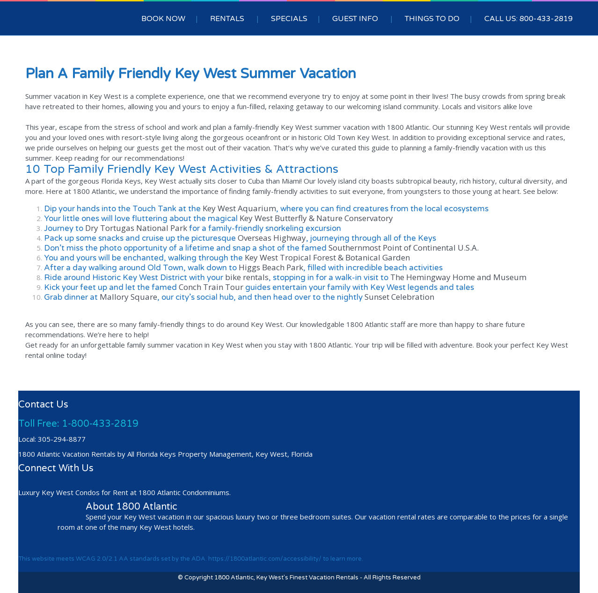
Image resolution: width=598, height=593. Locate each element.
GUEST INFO (355, 18)
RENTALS (227, 18)
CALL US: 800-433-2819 (528, 18)
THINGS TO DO (432, 18)
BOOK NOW (163, 18)
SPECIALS (289, 18)
